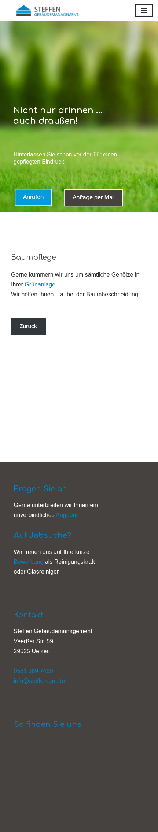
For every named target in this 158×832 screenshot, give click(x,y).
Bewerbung (29, 562)
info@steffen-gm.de (39, 681)
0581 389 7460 (33, 671)
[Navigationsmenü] (144, 10)
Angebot (67, 515)
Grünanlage (40, 284)
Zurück (28, 326)
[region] (79, 116)
